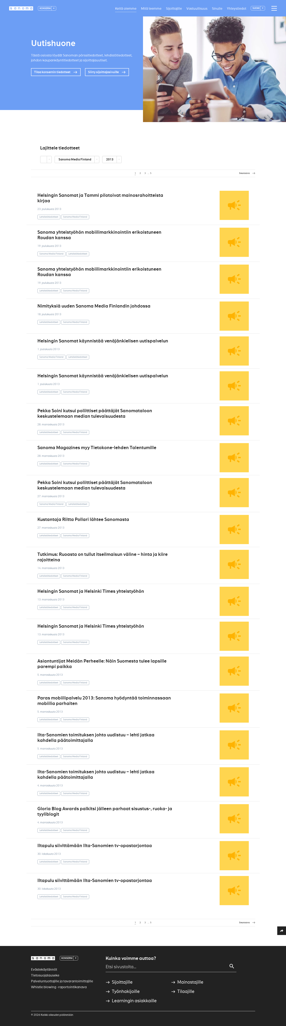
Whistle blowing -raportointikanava (59, 987)
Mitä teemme (151, 8)
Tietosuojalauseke (45, 975)
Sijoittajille (174, 8)
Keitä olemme (125, 8)
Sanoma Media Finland (75, 159)
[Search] (231, 966)
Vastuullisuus (196, 8)
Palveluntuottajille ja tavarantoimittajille (62, 981)
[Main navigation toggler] (273, 8)
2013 (110, 159)
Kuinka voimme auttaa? (131, 958)
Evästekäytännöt (44, 969)
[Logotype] (21, 8)
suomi (256, 8)
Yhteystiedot (236, 8)
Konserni (45, 8)
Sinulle (217, 8)
